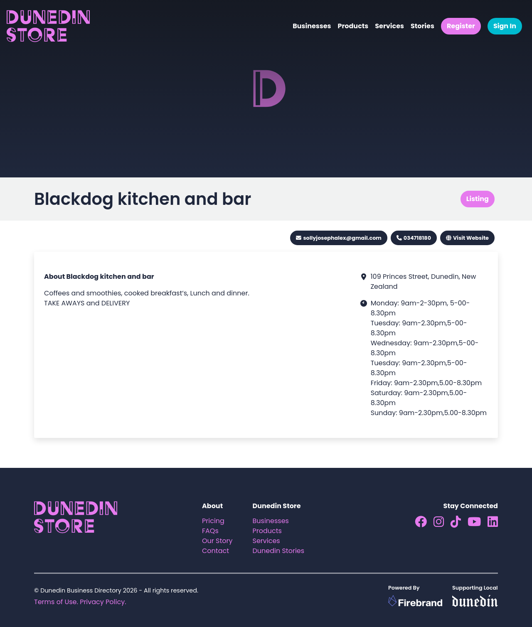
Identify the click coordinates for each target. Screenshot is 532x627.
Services (389, 26)
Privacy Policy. (103, 602)
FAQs (210, 531)
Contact (215, 551)
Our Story (217, 541)
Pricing (213, 521)
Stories (422, 26)
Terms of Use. (56, 602)
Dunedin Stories (279, 551)
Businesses (312, 26)
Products (352, 26)
